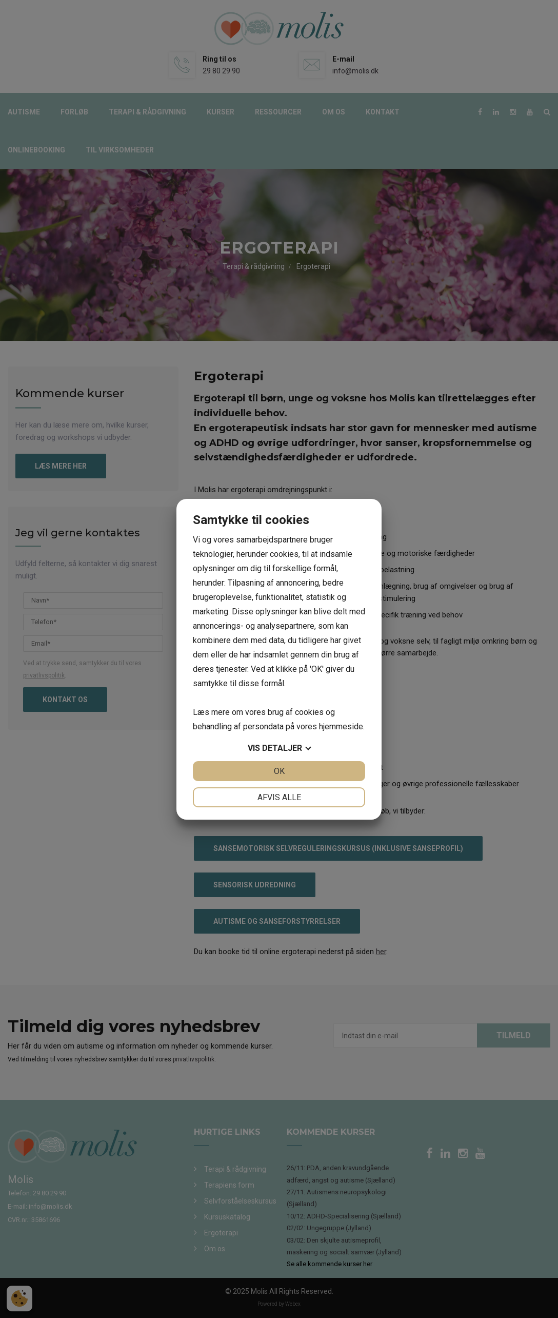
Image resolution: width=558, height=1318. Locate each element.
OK (279, 771)
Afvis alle (279, 797)
